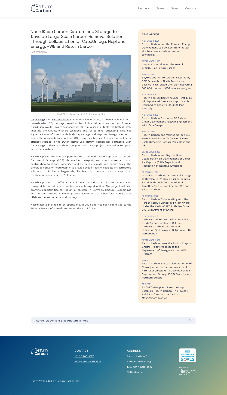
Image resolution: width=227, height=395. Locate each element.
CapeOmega (38, 119)
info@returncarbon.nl (88, 361)
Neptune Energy (61, 119)
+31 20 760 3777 (84, 356)
